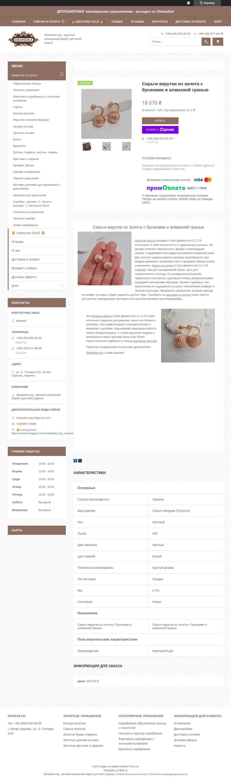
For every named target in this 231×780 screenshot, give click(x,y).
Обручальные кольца (27, 83)
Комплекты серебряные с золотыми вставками (36, 98)
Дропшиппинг (183, 729)
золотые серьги (102, 316)
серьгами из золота (178, 294)
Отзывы (137, 21)
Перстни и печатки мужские (31, 119)
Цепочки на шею (24, 133)
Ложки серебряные (25, 225)
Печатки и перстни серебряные (140, 733)
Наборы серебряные (26, 171)
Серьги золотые (74, 729)
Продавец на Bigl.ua (115, 770)
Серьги (17, 107)
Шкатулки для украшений (29, 195)
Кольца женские (23, 113)
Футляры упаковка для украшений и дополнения (36, 186)
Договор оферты (24, 277)
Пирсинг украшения (26, 178)
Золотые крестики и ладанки (83, 745)
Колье (17, 139)
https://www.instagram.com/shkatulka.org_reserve (42, 433)
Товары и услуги (46, 21)
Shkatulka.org (94, 352)
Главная (18, 21)
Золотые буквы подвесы (80, 734)
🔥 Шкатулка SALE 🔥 (87, 21)
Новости (179, 745)
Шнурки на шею (23, 126)
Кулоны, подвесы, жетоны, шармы (35, 152)
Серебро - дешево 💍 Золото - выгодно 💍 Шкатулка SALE (33, 203)
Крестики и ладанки (26, 159)
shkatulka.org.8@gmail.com (33, 417)
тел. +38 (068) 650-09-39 (25, 723)
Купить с (160, 130)
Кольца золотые (74, 723)
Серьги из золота (163, 265)
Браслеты (19, 145)
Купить (160, 120)
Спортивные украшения (28, 212)
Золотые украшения (26, 90)
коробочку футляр (145, 341)
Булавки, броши (23, 165)
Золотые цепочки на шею (81, 740)
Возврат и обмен (24, 268)
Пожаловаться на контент (132, 774)
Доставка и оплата (191, 21)
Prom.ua (134, 766)
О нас (16, 250)
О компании (182, 723)
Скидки (117, 21)
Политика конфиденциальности (168, 774)
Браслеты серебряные (134, 749)
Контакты (160, 21)
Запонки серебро (24, 218)
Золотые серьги (145, 240)
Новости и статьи (24, 75)
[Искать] (206, 42)
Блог (218, 21)
